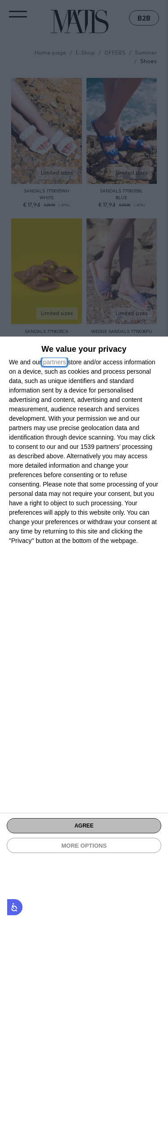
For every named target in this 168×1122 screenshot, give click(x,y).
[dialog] (84, 729)
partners (54, 362)
